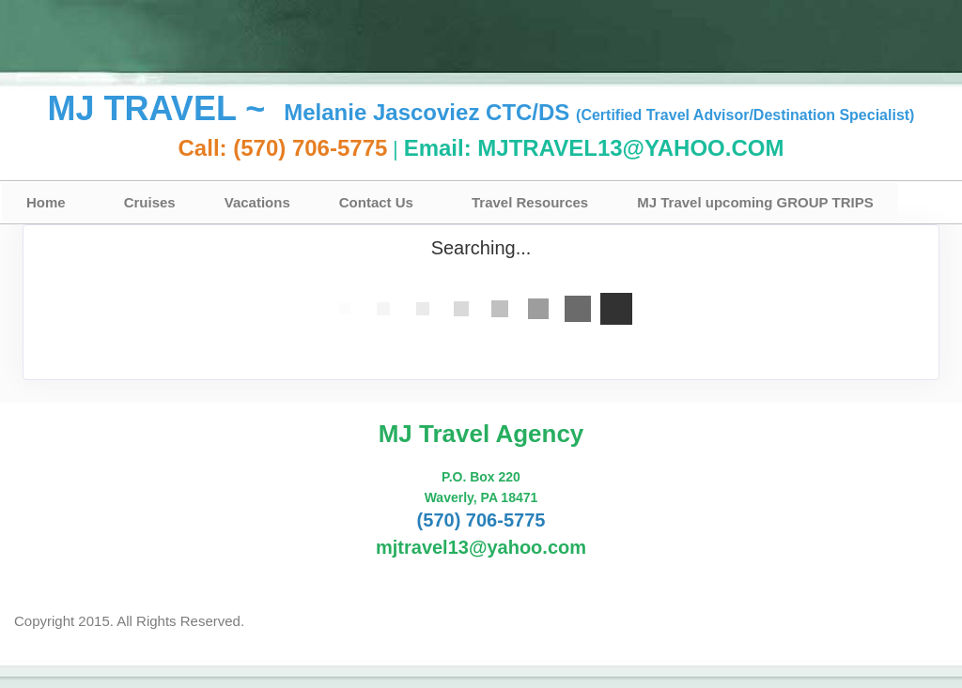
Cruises (150, 202)
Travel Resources (530, 202)
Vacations (257, 202)
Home (46, 202)
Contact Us (376, 202)
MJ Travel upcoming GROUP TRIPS (755, 202)
